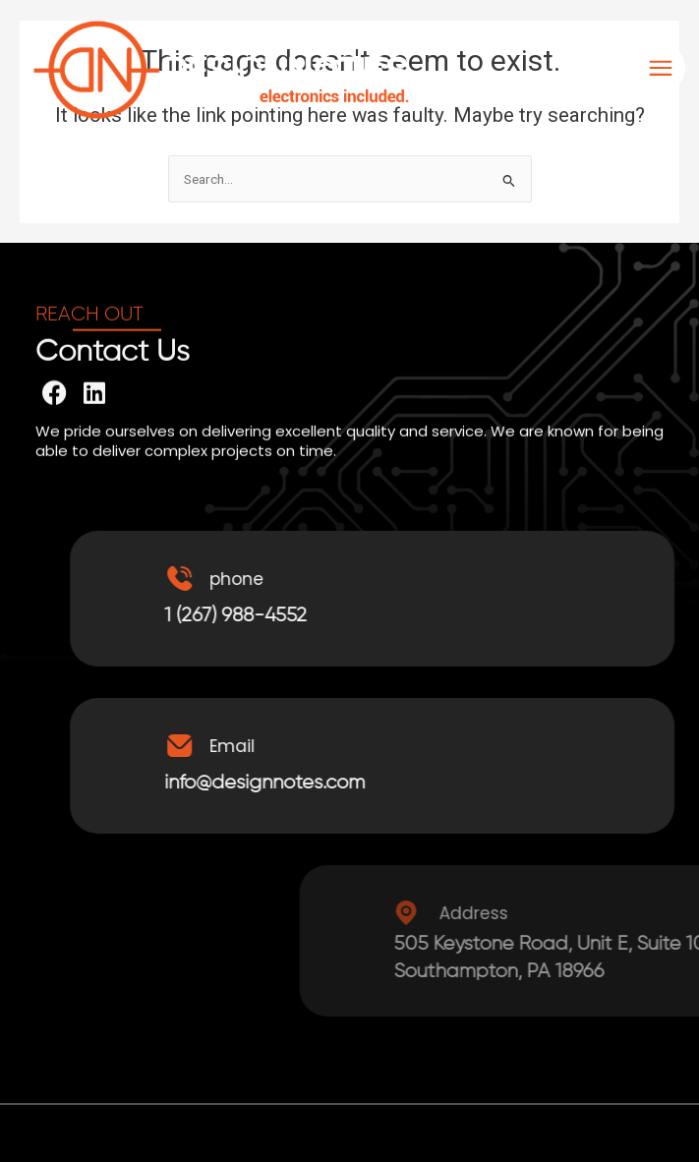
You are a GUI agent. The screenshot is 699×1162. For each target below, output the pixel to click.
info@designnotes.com (294, 782)
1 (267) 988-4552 (265, 615)
